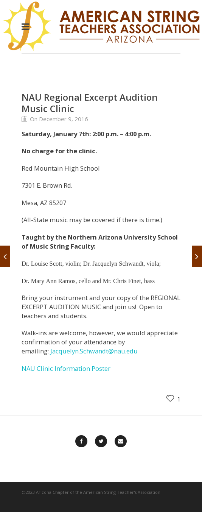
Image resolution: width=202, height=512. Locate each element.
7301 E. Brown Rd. (47, 185)
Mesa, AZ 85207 (44, 202)
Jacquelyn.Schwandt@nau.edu (94, 351)
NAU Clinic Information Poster (66, 368)
